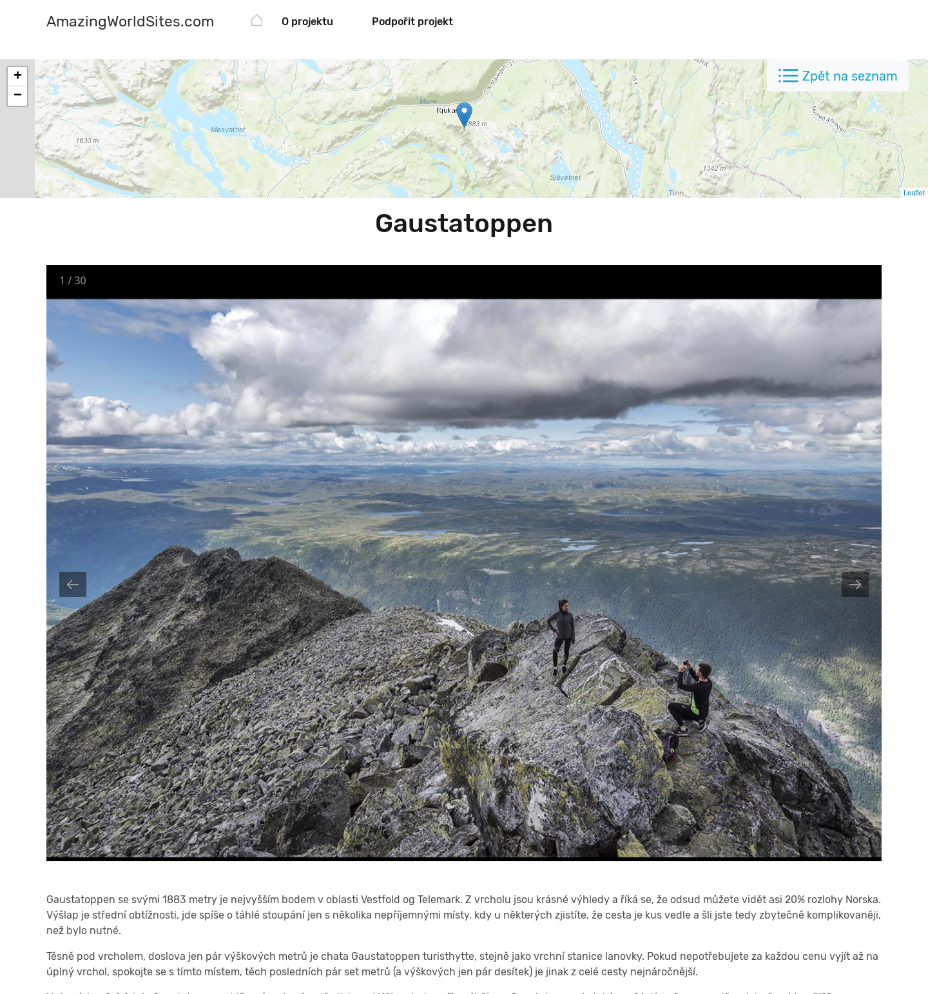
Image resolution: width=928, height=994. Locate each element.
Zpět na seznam (850, 76)
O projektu (307, 21)
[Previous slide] (72, 584)
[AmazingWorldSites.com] (130, 23)
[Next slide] (855, 584)
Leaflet (914, 193)
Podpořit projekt (412, 21)
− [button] (18, 96)
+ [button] (18, 76)
